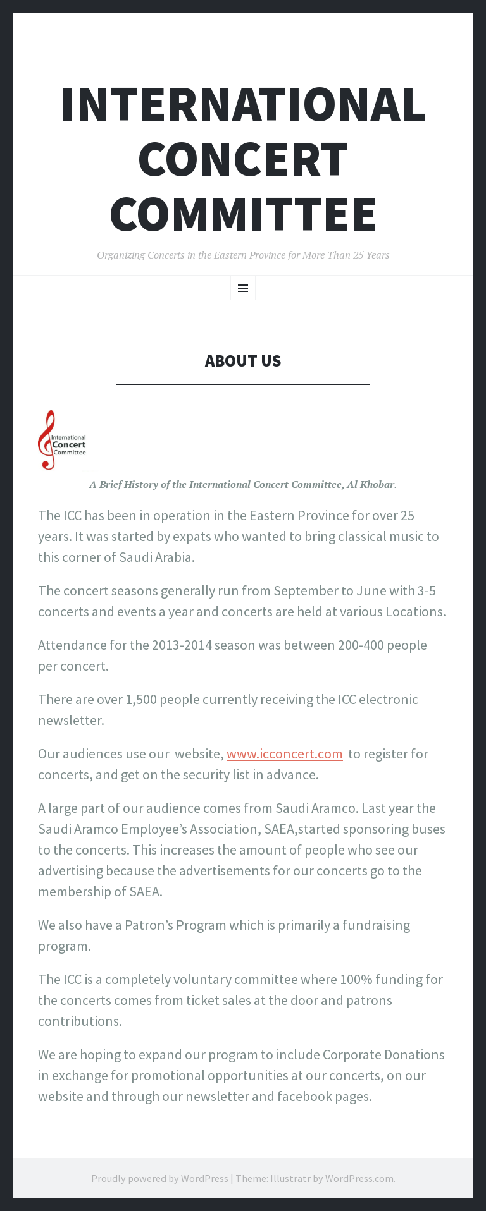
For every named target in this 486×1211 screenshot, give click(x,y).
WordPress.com (359, 1178)
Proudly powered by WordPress (159, 1178)
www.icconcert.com (285, 753)
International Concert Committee (243, 158)
